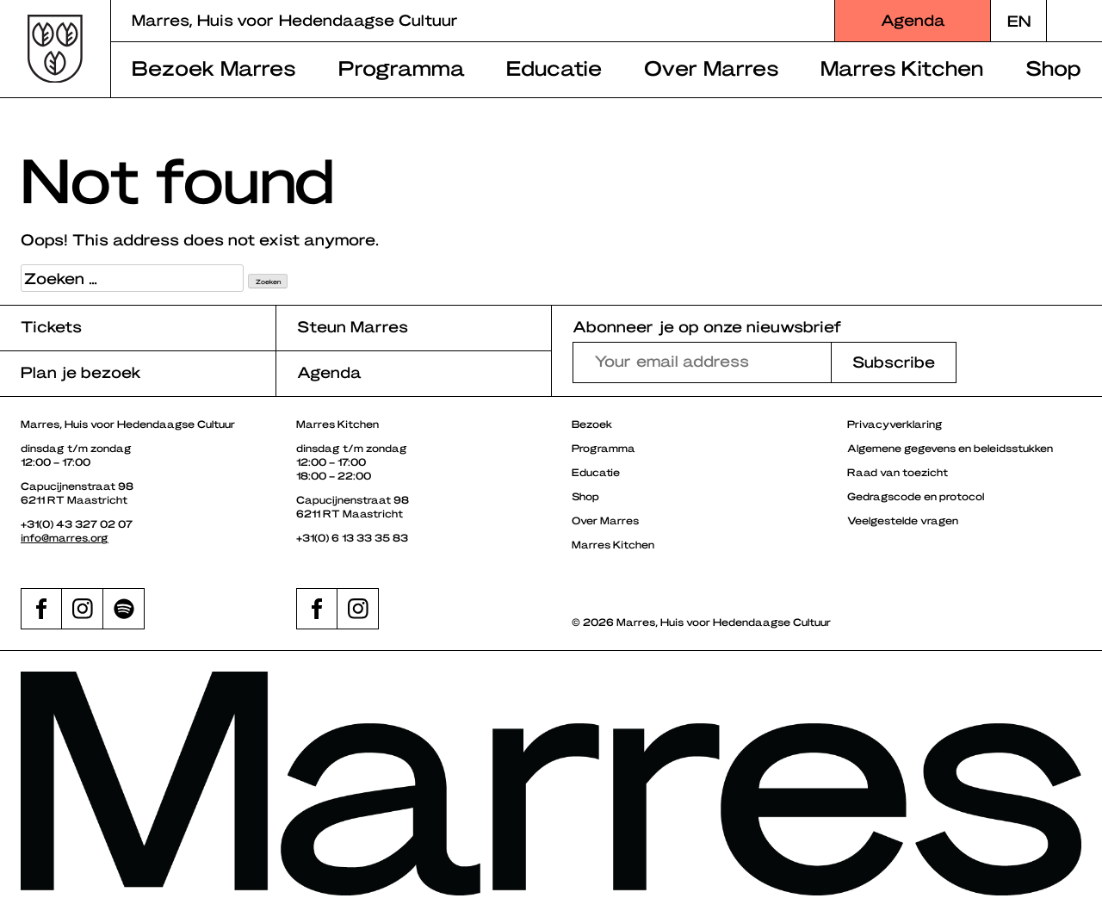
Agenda (913, 19)
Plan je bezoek (81, 371)
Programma (401, 67)
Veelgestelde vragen (902, 520)
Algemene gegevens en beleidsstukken (950, 448)
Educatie (554, 67)
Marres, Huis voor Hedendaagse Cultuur (295, 19)
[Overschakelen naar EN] (1018, 20)
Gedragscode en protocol (915, 496)
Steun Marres (352, 326)
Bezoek (592, 424)
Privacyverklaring (895, 424)
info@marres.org (64, 537)
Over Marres (711, 67)
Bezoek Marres (214, 67)
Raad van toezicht (897, 472)
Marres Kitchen (901, 67)
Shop (1053, 67)
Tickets (51, 326)
